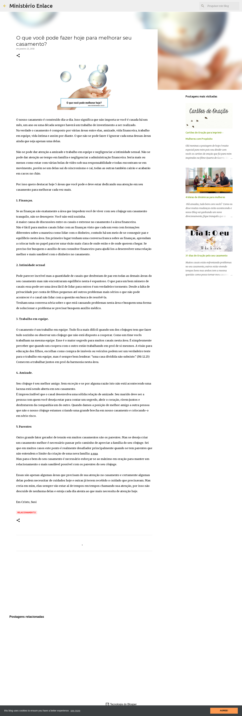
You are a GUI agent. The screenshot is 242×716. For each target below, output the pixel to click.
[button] (18, 56)
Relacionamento (26, 512)
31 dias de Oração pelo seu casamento (207, 255)
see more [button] (75, 710)
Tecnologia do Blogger (121, 704)
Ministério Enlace (31, 6)
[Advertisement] (84, 585)
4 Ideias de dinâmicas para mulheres (205, 197)
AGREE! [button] (224, 710)
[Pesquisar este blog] (221, 6)
